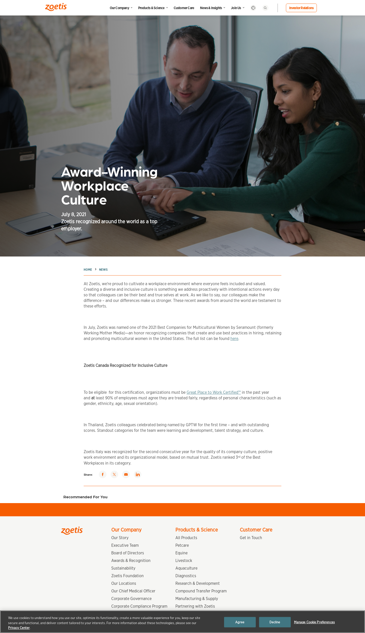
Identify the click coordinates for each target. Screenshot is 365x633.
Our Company (119, 8)
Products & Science (151, 8)
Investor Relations (301, 8)
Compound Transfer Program (201, 591)
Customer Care (184, 8)
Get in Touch (251, 537)
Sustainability (123, 568)
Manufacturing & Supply (196, 598)
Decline (274, 622)
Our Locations (123, 583)
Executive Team (125, 545)
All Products (186, 537)
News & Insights (211, 8)
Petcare (182, 545)
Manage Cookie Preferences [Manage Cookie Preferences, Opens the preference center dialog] (314, 622)
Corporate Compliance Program (139, 606)
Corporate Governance (131, 598)
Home (88, 269)
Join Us (236, 8)
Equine (181, 553)
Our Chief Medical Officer (133, 591)
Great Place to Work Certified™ (214, 396)
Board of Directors (127, 553)
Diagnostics (185, 575)
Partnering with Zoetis (195, 606)
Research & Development (197, 583)
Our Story (120, 537)
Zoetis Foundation (127, 575)
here (234, 342)
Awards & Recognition (131, 560)
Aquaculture (186, 568)
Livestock (183, 560)
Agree (239, 622)
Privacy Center (19, 628)
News (103, 269)
